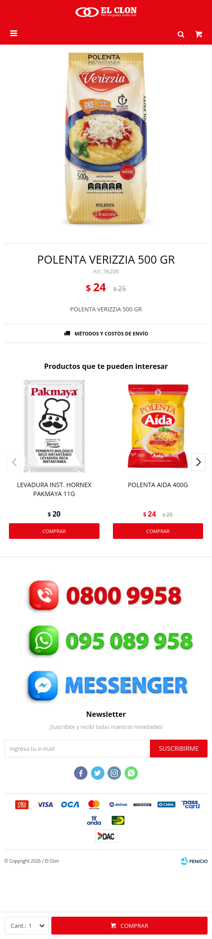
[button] (181, 33)
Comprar (134, 926)
